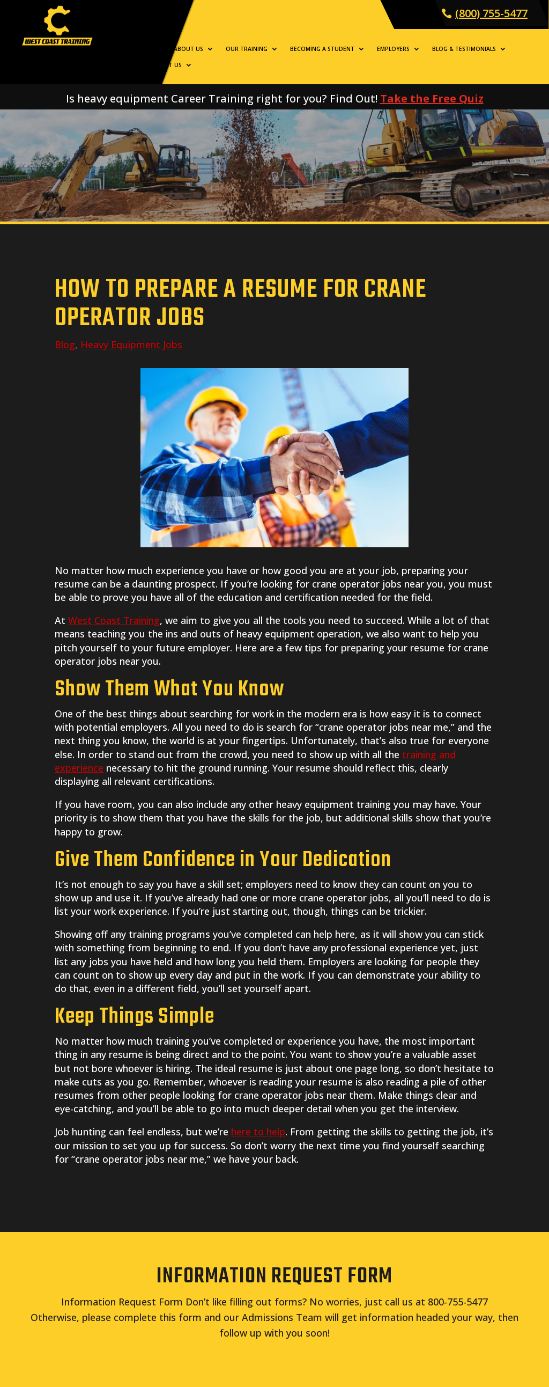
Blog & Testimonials (464, 49)
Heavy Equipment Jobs (131, 344)
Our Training (247, 49)
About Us (188, 49)
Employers (393, 49)
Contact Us (163, 65)
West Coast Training (114, 620)
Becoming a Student (322, 49)
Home (153, 49)
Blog (65, 344)
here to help (258, 1131)
